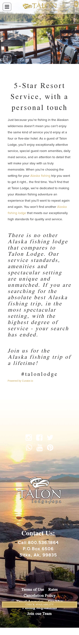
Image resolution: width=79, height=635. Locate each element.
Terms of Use (32, 590)
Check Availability (40, 605)
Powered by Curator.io (20, 380)
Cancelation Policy (39, 596)
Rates (53, 590)
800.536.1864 (43, 543)
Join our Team (39, 614)
